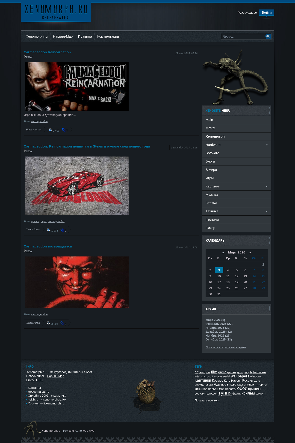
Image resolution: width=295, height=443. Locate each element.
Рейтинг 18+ (34, 380)
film (214, 372)
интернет (261, 384)
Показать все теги (207, 400)
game (222, 372)
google (247, 372)
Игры (210, 178)
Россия (247, 380)
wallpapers (240, 376)
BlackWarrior (33, 129)
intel (197, 376)
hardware (259, 372)
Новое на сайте (39, 391)
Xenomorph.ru (37, 36)
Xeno (78, 430)
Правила (85, 36)
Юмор (210, 228)
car (208, 372)
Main (209, 120)
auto (202, 372)
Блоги (210, 161)
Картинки (203, 380)
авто (257, 380)
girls (240, 372)
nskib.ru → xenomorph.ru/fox (47, 399)
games (35, 221)
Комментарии (108, 36)
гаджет (242, 384)
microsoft (207, 376)
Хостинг (33, 403)
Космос (217, 380)
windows (256, 376)
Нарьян (236, 380)
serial (226, 376)
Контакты (34, 387)
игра (44, 221)
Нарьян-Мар (63, 36)
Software (212, 153)
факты (237, 393)
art (197, 372)
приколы (254, 389)
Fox (65, 430)
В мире (211, 170)
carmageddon (39, 121)
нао (204, 389)
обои (242, 388)
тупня (225, 393)
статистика (58, 395)
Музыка (212, 194)
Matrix (210, 128)
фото (259, 393)
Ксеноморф (56, 11)
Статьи (211, 203)
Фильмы (212, 219)
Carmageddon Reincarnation (47, 52)
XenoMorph (33, 229)
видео (231, 384)
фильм (248, 393)
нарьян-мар (216, 389)
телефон (211, 393)
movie (218, 376)
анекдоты (201, 384)
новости (230, 389)
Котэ (227, 380)
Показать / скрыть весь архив (226, 347)
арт (211, 384)
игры (29, 56)
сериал (200, 393)
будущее (220, 384)
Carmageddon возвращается (48, 246)
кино (198, 389)
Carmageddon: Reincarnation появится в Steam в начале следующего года (87, 146)
